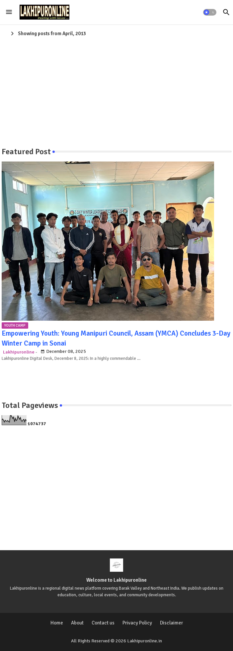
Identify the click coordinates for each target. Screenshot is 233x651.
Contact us (103, 623)
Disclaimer (171, 623)
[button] (209, 12)
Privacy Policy (137, 623)
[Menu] (9, 12)
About (77, 623)
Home (56, 623)
